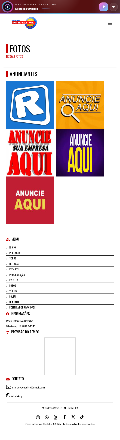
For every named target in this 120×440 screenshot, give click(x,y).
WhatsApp (17, 396)
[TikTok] (82, 417)
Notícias (14, 264)
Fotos (12, 285)
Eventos (14, 280)
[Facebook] (64, 417)
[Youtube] (55, 417)
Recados (14, 269)
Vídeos (13, 291)
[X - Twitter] (73, 417)
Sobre (12, 258)
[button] (110, 23)
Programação (17, 275)
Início (12, 247)
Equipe (12, 296)
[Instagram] (38, 417)
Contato (14, 302)
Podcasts (14, 253)
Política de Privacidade (22, 307)
